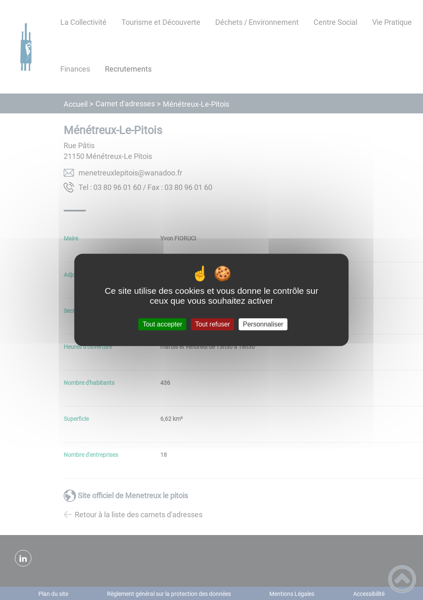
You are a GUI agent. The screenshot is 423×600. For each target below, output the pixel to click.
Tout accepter (162, 324)
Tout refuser (212, 324)
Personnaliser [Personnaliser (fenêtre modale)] (263, 324)
